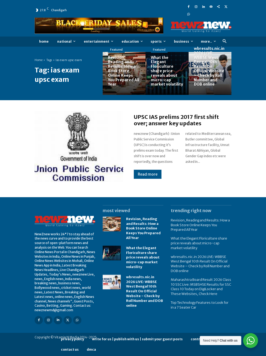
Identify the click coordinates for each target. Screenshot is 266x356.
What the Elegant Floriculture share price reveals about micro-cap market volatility (142, 255)
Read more (147, 174)
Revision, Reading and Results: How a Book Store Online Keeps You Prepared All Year (143, 227)
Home (39, 60)
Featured (116, 49)
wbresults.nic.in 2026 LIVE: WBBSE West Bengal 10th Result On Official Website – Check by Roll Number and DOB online (144, 285)
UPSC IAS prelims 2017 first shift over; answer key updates (176, 120)
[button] (224, 41)
